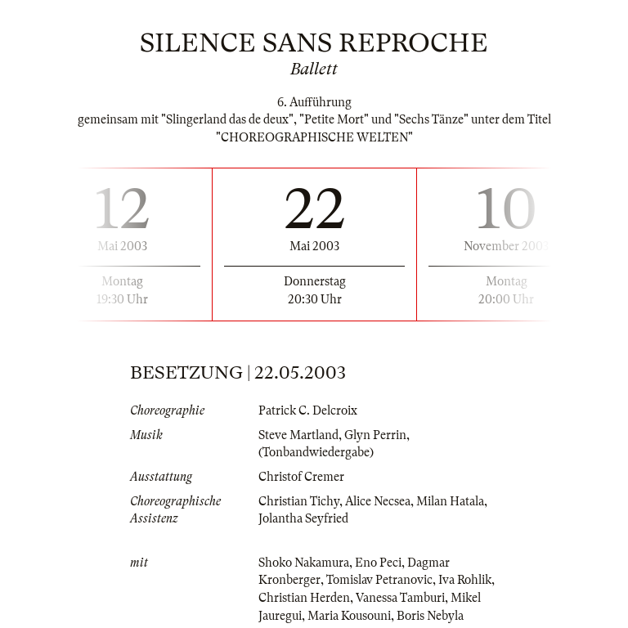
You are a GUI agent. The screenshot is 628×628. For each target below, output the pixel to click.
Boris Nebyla (430, 615)
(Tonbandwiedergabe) (316, 452)
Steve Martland (298, 435)
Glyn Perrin (375, 435)
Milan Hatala (450, 501)
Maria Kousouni (349, 615)
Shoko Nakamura (303, 562)
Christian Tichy (298, 501)
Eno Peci (378, 562)
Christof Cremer (301, 476)
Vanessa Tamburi (400, 597)
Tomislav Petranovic (379, 579)
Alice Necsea (377, 501)
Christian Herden (304, 597)
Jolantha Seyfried (303, 518)
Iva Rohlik (464, 579)
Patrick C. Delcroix (307, 410)
